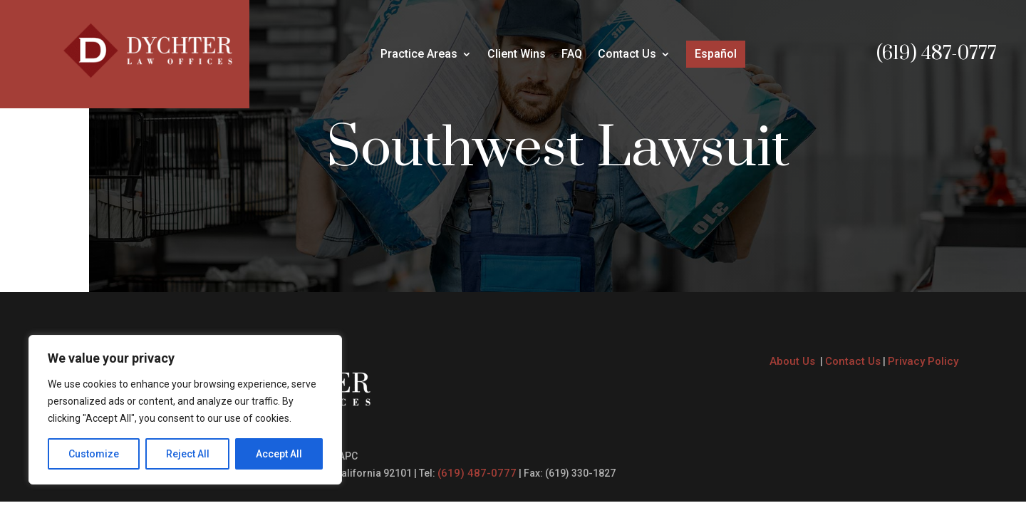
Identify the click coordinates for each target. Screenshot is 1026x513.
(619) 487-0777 (936, 53)
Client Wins (516, 55)
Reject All (187, 454)
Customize (93, 454)
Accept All (279, 454)
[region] (185, 409)
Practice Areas (418, 55)
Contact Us (627, 55)
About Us (794, 361)
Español (716, 54)
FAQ (571, 55)
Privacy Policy (923, 361)
